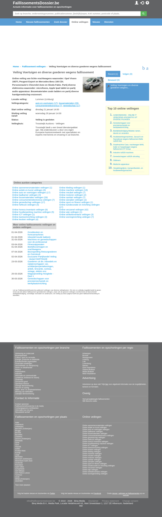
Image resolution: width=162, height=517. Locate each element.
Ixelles (17, 449)
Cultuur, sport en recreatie (25, 357)
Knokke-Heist (20, 451)
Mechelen (19, 457)
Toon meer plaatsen (22, 485)
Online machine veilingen (92, 454)
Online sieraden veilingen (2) (73, 200)
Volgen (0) (127, 74)
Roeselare (19, 465)
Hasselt (18, 447)
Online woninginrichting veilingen (95, 474)
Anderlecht (19, 425)
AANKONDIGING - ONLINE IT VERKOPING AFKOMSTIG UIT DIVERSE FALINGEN (125, 117)
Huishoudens (20, 372)
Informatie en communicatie (25, 376)
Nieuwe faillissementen (38, 22)
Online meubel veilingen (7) (72, 192)
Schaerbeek (19, 469)
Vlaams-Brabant (88, 370)
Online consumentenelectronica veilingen (98, 436)
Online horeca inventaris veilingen (95, 442)
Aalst (17, 423)
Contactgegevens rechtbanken (27, 408)
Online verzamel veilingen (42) (73, 209)
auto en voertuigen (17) (46, 103)
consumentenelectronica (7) (48, 105)
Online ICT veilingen (90, 446)
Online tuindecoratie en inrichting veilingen (98, 466)
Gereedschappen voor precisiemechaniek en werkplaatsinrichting (38, 281)
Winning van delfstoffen (24, 392)
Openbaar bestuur (22, 384)
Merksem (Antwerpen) (23, 459)
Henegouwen (87, 357)
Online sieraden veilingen (92, 462)
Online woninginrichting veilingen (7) (76, 217)
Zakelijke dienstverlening (24, 394)
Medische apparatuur (121, 164)
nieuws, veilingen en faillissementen (125, 493)
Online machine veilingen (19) (73, 190)
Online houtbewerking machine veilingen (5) (33, 212)
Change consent (130, 501)
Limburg (85, 360)
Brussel (85, 355)
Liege (17, 455)
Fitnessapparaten (36, 244)
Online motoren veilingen (92, 458)
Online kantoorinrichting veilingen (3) (29, 217)
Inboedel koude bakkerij (39, 237)
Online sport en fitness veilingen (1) (76, 202)
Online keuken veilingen (91, 450)
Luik (84, 362)
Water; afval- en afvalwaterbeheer (28, 390)
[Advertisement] (58, 159)
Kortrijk (18, 453)
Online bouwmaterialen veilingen (94, 434)
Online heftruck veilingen (91, 440)
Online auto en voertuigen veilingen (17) (31, 192)
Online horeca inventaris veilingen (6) (30, 209)
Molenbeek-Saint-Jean (23, 461)
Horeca (18, 370)
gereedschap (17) (71, 105)
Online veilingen (80, 22)
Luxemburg (86, 364)
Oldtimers (117, 160)
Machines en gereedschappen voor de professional (42, 240)
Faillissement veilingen (34, 66)
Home (19, 22)
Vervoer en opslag (22, 388)
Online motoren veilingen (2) (72, 195)
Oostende (19, 463)
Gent (17, 445)
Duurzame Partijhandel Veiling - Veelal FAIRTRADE (42, 257)
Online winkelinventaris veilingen (94, 472)
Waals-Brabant (88, 372)
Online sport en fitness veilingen (94, 464)
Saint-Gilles (19, 467)
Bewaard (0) (114, 80)
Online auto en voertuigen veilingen (95, 429)
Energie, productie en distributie (27, 360)
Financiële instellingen (23, 364)
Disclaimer (93, 501)
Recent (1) (113, 74)
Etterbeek (19, 441)
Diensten (108, 22)
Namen (85, 366)
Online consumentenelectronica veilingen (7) (33, 200)
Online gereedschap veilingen (93, 438)
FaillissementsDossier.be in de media (29, 406)
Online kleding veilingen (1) (72, 187)
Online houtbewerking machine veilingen (97, 444)
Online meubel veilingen (91, 456)
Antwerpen (86, 353)
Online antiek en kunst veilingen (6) (29, 190)
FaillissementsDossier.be (36, 3)
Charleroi (18, 437)
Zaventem (19, 481)
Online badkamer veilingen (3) (26, 195)
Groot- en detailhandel (23, 368)
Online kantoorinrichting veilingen (95, 448)
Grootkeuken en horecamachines (35, 233)
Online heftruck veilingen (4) (25, 204)
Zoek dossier (60, 22)
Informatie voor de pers (24, 410)
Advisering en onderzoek (24, 353)
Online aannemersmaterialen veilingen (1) (32, 187)
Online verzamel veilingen (92, 468)
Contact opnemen (22, 404)
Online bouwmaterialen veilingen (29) (30, 197)
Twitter (52, 493)
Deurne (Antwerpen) (23, 439)
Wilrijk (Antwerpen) (22, 479)
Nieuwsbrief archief (22, 412)
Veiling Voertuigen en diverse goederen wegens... (124, 86)
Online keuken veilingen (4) (25, 219)
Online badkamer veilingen (92, 431)
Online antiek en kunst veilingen (94, 427)
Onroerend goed (21, 382)
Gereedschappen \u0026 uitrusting (126, 156)
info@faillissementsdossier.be (41, 501)
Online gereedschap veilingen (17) (28, 202)
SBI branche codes (89, 401)
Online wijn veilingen (90, 470)
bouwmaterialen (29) (69, 103)
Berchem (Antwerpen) (23, 429)
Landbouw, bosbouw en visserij (27, 378)
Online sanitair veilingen (91, 460)
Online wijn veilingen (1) (70, 212)
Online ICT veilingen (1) (23, 214)
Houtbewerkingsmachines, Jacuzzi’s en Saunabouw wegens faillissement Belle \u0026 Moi (128, 139)
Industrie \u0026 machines (123, 153)
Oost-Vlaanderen (88, 368)
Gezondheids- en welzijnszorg (26, 366)
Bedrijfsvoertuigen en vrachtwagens (38, 248)
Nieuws (96, 22)
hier (106, 384)
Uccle (17, 477)
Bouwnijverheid (21, 355)
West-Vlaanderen (89, 374)
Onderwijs (19, 380)
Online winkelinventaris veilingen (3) (76, 214)
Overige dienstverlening (24, 386)
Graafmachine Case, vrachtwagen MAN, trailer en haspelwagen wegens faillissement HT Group (128, 147)
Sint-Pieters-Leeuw (22, 473)
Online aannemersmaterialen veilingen (97, 425)
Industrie (18, 374)
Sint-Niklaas (19, 471)
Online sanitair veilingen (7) (72, 197)
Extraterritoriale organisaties (26, 362)
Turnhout (18, 475)
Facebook (97, 493)
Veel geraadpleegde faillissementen (96, 399)
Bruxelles (18, 435)
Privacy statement (110, 501)
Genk (17, 443)
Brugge (18, 431)
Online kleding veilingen (91, 452)
